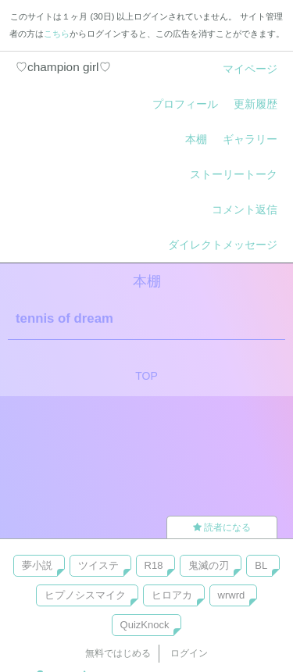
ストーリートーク (233, 174)
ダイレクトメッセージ (222, 244)
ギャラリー (250, 139)
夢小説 (37, 565)
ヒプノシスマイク (85, 595)
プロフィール (185, 104)
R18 (154, 565)
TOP (146, 376)
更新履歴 (255, 104)
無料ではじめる (118, 653)
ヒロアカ (172, 595)
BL (261, 565)
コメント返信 (244, 209)
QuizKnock (145, 625)
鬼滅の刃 (208, 565)
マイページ (250, 69)
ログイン (189, 653)
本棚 (196, 139)
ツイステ (98, 565)
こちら (57, 33)
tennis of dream (64, 318)
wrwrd (231, 595)
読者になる (222, 527)
